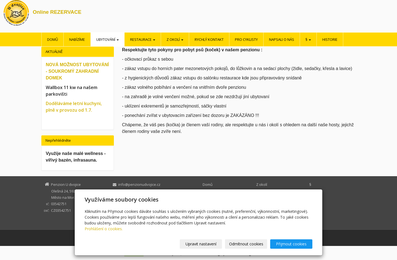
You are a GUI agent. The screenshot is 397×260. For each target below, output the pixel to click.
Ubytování (107, 39)
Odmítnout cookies (246, 243)
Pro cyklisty (246, 39)
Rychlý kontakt (209, 39)
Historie (329, 39)
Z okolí (175, 39)
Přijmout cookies (291, 243)
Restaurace (142, 39)
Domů (52, 39)
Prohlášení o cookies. (104, 228)
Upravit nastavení (201, 243)
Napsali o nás (281, 39)
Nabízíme (77, 39)
